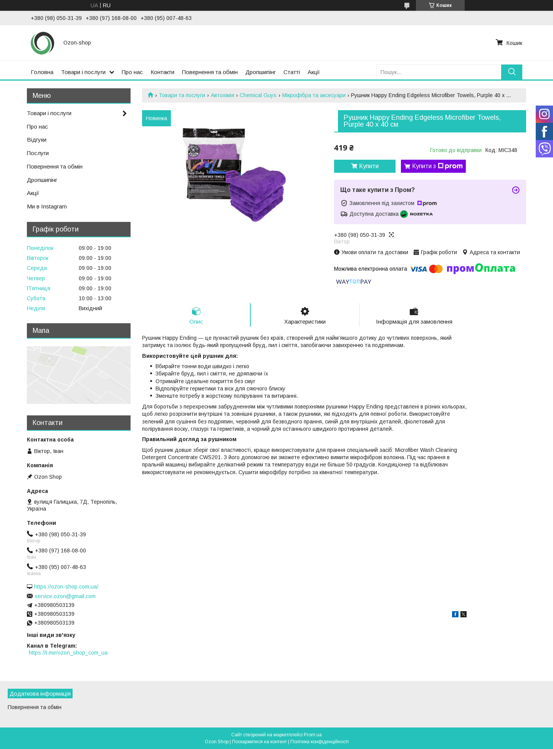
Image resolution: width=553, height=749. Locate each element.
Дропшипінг (260, 72)
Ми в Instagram (47, 206)
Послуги (38, 153)
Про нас (132, 72)
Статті (291, 72)
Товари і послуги (83, 72)
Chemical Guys (258, 95)
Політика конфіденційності (319, 741)
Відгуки (36, 139)
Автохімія (222, 95)
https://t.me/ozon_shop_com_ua (68, 653)
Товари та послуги (182, 95)
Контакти (162, 72)
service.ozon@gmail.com (65, 596)
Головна (42, 72)
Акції (314, 72)
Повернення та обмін (210, 72)
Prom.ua (313, 734)
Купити (369, 166)
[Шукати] (511, 71)
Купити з (437, 166)
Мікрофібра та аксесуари (314, 95)
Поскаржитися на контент (259, 741)
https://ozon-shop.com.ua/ (66, 587)
